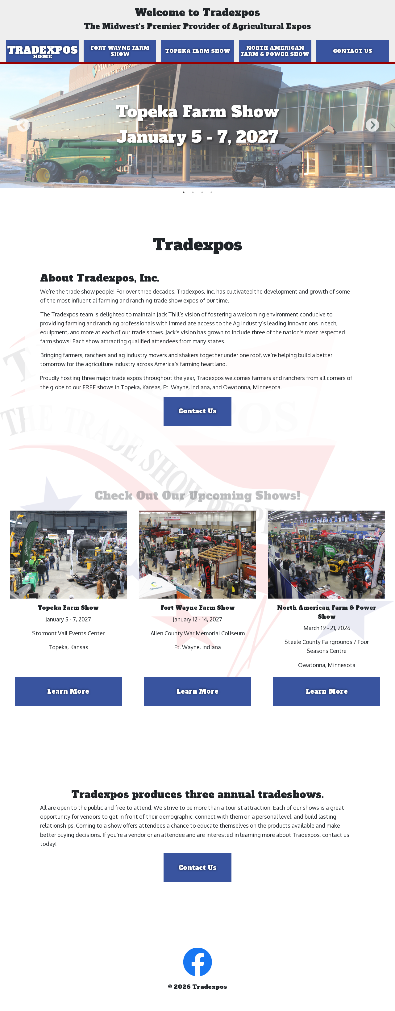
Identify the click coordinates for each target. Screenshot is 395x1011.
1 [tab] (184, 192)
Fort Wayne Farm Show (119, 50)
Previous (22, 126)
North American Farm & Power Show (275, 50)
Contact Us (352, 51)
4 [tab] (211, 192)
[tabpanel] (197, 126)
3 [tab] (202, 192)
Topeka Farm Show (197, 51)
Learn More (68, 691)
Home (42, 56)
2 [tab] (193, 192)
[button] (197, 961)
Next (372, 126)
